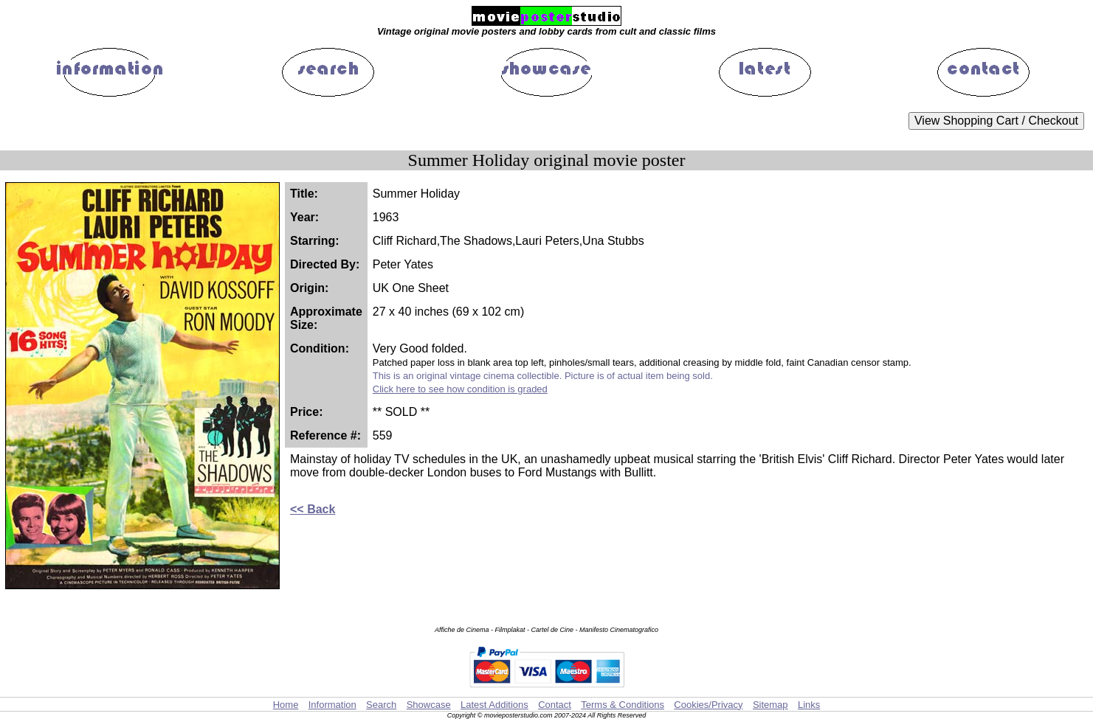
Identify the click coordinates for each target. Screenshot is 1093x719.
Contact (554, 704)
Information (332, 704)
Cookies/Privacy (708, 704)
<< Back (312, 509)
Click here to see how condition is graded (460, 389)
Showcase (429, 704)
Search (381, 704)
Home (286, 704)
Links (809, 704)
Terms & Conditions (622, 704)
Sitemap (770, 704)
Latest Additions (494, 704)
